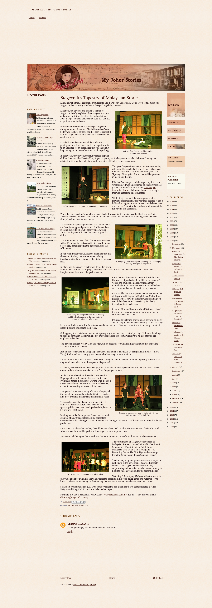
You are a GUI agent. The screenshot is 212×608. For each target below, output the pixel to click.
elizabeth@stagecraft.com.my (74, 497)
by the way (73, 505)
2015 (172, 407)
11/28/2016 (83, 524)
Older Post (158, 578)
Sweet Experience (41, 115)
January (175, 402)
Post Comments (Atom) (84, 584)
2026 (172, 202)
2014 (172, 411)
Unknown (72, 524)
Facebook (42, 18)
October (175, 367)
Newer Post (65, 578)
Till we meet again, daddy (44, 229)
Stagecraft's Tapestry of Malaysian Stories (100, 97)
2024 (172, 209)
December (176, 244)
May (174, 387)
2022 (172, 217)
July (174, 379)
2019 (172, 229)
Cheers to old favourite (43, 206)
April (174, 391)
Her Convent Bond (42, 160)
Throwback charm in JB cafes (177, 325)
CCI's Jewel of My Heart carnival (177, 292)
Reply (70, 531)
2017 (172, 237)
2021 (172, 221)
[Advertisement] (106, 42)
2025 (172, 205)
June (174, 383)
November (176, 248)
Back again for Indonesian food (177, 347)
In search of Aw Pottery (44, 183)
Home (112, 578)
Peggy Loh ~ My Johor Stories (52, 10)
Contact (32, 18)
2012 (172, 419)
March (175, 395)
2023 (172, 213)
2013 (172, 415)
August (175, 375)
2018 (172, 233)
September (176, 371)
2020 (172, 225)
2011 (172, 423)
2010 (172, 427)
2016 (172, 241)
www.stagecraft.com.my (115, 494)
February (175, 398)
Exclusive (83, 505)
